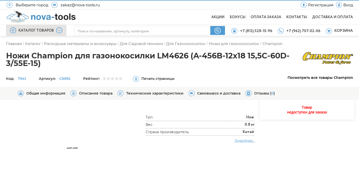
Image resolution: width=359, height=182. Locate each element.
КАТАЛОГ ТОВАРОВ (36, 30)
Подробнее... (245, 140)
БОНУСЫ (237, 17)
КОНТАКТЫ (296, 17)
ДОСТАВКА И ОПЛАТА (332, 17)
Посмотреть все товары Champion (320, 77)
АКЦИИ (218, 17)
